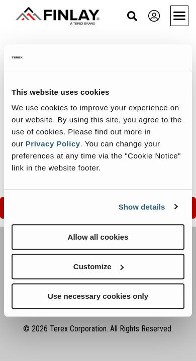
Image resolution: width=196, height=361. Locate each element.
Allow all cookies (98, 237)
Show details (142, 207)
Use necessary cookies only (98, 296)
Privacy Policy (53, 143)
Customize (98, 266)
